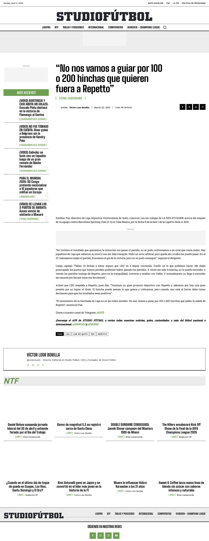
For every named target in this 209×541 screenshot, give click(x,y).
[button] (164, 27)
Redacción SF (185, 437)
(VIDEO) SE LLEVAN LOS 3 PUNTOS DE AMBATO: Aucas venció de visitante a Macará (33, 209)
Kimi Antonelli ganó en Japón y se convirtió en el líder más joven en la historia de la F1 (79, 486)
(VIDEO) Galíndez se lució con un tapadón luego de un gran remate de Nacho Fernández (32, 159)
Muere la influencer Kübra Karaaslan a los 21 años (130, 484)
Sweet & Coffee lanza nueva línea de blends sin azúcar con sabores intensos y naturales (181, 486)
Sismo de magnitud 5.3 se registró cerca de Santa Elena (79, 426)
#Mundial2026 (27, 197)
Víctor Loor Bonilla (79, 107)
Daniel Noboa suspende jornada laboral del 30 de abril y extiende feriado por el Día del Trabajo (27, 428)
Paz (93, 334)
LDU (68, 334)
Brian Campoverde (31, 437)
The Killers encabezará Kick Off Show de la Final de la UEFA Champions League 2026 (181, 428)
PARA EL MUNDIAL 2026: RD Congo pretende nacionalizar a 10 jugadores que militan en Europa (33, 185)
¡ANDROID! (78, 324)
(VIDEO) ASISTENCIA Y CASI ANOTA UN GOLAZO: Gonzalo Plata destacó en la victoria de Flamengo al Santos (33, 108)
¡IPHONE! (93, 324)
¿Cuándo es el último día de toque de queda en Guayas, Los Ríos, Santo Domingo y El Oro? (27, 486)
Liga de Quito (80, 334)
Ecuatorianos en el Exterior (32, 119)
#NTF (18, 437)
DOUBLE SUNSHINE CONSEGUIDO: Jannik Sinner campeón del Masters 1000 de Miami (130, 428)
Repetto (102, 334)
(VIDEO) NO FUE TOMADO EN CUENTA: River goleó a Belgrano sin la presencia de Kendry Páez (33, 133)
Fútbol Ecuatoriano (29, 219)
